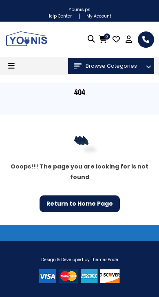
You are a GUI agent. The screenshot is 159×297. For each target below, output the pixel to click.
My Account (98, 16)
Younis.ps (79, 9)
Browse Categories (105, 66)
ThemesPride (104, 260)
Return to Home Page (76, 201)
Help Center (59, 16)
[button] (11, 66)
